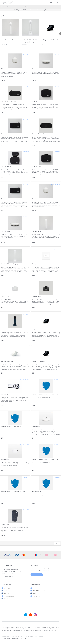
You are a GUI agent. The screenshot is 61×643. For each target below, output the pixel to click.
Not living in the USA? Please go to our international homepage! (30, 10)
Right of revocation (39, 636)
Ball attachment (5, 69)
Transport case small (7, 134)
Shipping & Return (8, 596)
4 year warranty (36, 491)
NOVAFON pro (5, 394)
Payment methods (29, 636)
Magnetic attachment (50, 40)
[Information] (17, 7)
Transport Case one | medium (9, 101)
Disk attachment (37, 69)
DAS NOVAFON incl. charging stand (30, 41)
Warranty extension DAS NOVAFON (11, 426)
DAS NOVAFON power (38, 590)
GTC (22, 636)
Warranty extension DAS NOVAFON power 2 (45, 394)
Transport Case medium (39, 134)
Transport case (36, 101)
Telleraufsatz (36, 426)
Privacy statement (15, 636)
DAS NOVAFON (10, 40)
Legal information (5, 636)
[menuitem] (50, 3)
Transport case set (6, 166)
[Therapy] (10, 7)
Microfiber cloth (5, 524)
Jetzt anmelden (36, 575)
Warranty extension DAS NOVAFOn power (13, 491)
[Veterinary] (25, 7)
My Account (6, 598)
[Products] (3, 7)
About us (5, 593)
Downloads (6, 588)
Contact (5, 590)
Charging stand (36, 264)
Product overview (37, 596)
